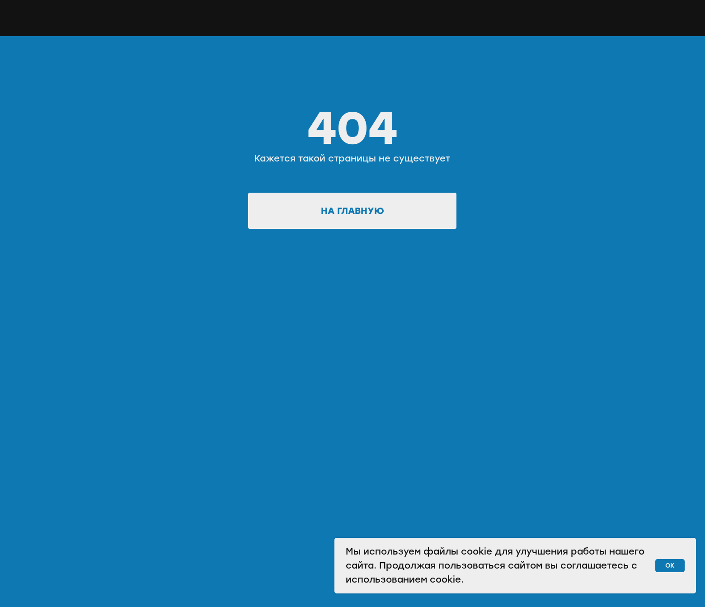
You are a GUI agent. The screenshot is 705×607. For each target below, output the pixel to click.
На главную (352, 210)
